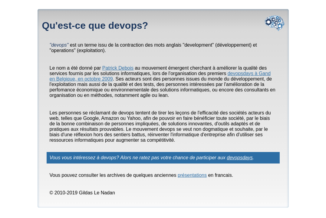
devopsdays (239, 157)
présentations (192, 175)
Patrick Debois (117, 68)
